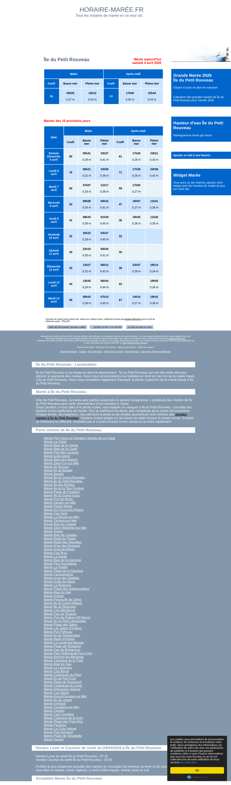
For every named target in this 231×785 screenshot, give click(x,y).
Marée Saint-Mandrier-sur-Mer (65, 528)
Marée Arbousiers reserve (62, 689)
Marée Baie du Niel (57, 592)
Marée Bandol (54, 474)
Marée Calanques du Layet (63, 685)
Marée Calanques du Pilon (62, 675)
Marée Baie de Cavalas (60, 535)
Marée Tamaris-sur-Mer (60, 520)
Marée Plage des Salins (60, 624)
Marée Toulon (53, 531)
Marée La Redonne (57, 585)
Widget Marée (186, 175)
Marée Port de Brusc (58, 499)
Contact (82, 352)
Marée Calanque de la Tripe (63, 660)
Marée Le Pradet (56, 567)
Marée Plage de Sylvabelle (63, 736)
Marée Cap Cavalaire (59, 714)
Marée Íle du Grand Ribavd (63, 603)
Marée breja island (57, 456)
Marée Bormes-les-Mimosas (64, 657)
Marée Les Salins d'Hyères (63, 628)
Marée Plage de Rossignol (62, 682)
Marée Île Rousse (56, 467)
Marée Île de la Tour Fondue (64, 488)
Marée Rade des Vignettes (62, 542)
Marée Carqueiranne (58, 574)
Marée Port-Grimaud (58, 732)
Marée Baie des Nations (61, 459)
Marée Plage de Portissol (61, 492)
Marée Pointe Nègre (58, 506)
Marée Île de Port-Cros (60, 678)
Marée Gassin (54, 739)
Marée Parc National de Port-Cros (68, 653)
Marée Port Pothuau (58, 632)
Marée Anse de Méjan (59, 549)
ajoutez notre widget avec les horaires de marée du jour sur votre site (199, 186)
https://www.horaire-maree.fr (134, 343)
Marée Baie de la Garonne (62, 560)
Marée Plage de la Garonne (63, 571)
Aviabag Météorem (133, 319)
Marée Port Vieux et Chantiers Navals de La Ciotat (79, 438)
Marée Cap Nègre (56, 693)
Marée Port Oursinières (60, 563)
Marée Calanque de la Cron (63, 718)
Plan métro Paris (95, 352)
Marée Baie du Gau (57, 664)
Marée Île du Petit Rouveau (63, 481)
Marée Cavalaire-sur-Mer (61, 707)
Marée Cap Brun (55, 553)
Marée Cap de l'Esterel (60, 614)
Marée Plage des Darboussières (66, 588)
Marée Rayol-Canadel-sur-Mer (65, 696)
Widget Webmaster (68, 352)
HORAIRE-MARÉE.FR (112, 9)
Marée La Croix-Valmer (60, 728)
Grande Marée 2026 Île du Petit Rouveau (193, 77)
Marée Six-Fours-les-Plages (63, 510)
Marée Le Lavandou (58, 667)
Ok (197, 770)
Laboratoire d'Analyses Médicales (156, 352)
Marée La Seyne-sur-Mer (61, 517)
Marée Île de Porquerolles (62, 635)
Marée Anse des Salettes (61, 578)
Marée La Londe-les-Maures (64, 642)
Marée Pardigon (55, 725)
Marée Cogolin (54, 710)
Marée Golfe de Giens (59, 581)
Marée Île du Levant (58, 700)
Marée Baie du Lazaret (60, 524)
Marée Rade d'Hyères (59, 639)
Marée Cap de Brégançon (62, 649)
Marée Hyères (54, 596)
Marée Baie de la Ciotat (60, 449)
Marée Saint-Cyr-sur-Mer (61, 463)
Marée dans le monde (113, 352)
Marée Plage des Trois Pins (63, 721)
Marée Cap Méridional (59, 610)
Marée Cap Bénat (56, 671)
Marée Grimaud (55, 703)
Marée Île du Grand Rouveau (64, 477)
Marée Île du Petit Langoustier (65, 621)
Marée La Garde (55, 556)
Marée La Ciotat (55, 441)
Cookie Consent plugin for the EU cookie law (197, 777)
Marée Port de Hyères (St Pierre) (67, 617)
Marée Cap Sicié (55, 513)
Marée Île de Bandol (58, 470)
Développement (132, 352)
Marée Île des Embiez (59, 484)
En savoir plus (192, 762)
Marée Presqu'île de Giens (62, 599)
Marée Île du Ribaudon (60, 606)
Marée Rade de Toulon (60, 538)
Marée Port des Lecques (61, 452)
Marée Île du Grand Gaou (62, 495)
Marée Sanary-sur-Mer (60, 502)
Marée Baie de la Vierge (61, 445)
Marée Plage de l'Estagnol (62, 646)
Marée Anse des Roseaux (62, 545)
